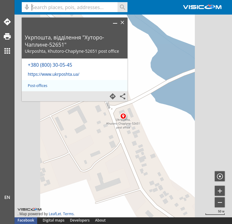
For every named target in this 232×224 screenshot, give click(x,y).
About (100, 220)
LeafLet (55, 213)
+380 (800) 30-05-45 (50, 65)
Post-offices (37, 85)
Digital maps (54, 220)
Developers (80, 220)
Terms (68, 213)
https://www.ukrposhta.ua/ (53, 74)
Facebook (26, 220)
